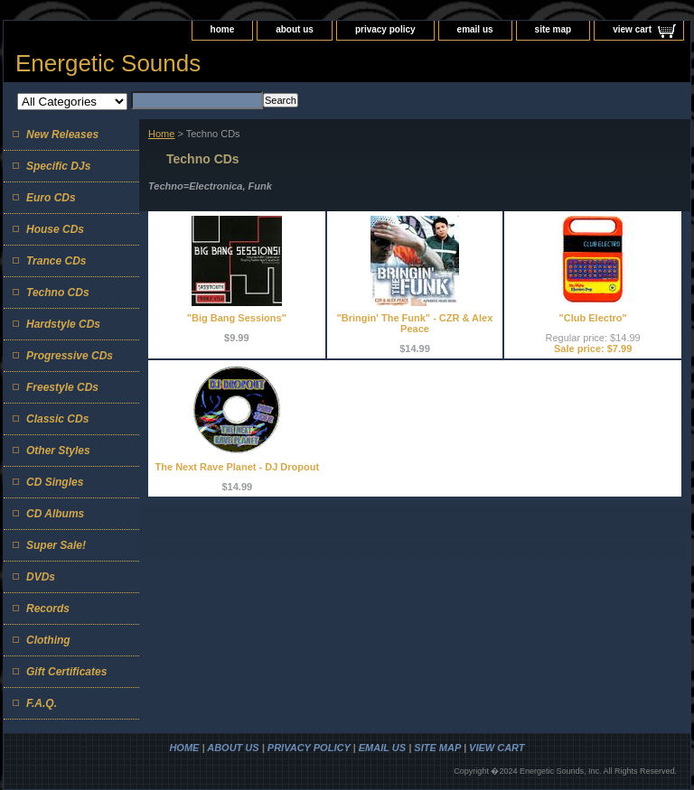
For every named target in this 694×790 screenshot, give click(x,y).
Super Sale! (56, 545)
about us (295, 29)
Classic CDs (57, 419)
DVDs (40, 577)
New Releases (62, 134)
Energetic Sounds (108, 63)
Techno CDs (57, 292)
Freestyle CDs (62, 387)
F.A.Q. (41, 703)
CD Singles (54, 482)
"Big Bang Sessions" (236, 317)
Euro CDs (51, 197)
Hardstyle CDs (63, 324)
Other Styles (58, 450)
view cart (632, 29)
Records (48, 608)
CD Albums (55, 513)
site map (553, 29)
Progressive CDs (69, 355)
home (223, 29)
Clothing (48, 640)
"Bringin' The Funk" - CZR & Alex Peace (415, 323)
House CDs (55, 229)
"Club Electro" (593, 317)
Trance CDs (56, 261)
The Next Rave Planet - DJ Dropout (237, 466)
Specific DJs (58, 166)
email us (475, 29)
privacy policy (385, 29)
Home (161, 133)
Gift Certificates (66, 671)
